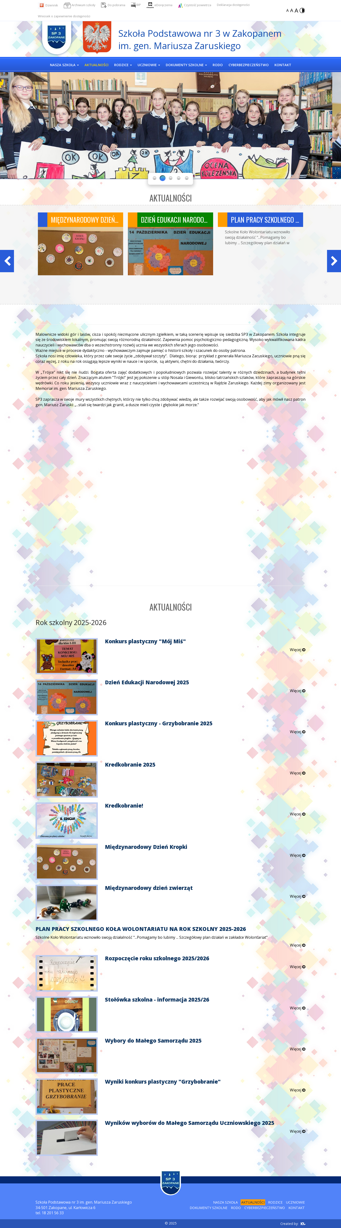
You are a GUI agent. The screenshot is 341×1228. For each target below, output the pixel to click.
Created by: (289, 1223)
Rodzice (275, 1202)
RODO (236, 1207)
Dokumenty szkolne (208, 1207)
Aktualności (253, 1202)
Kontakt (296, 1207)
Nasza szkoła (225, 1202)
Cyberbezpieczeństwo (264, 1207)
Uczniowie (295, 1202)
